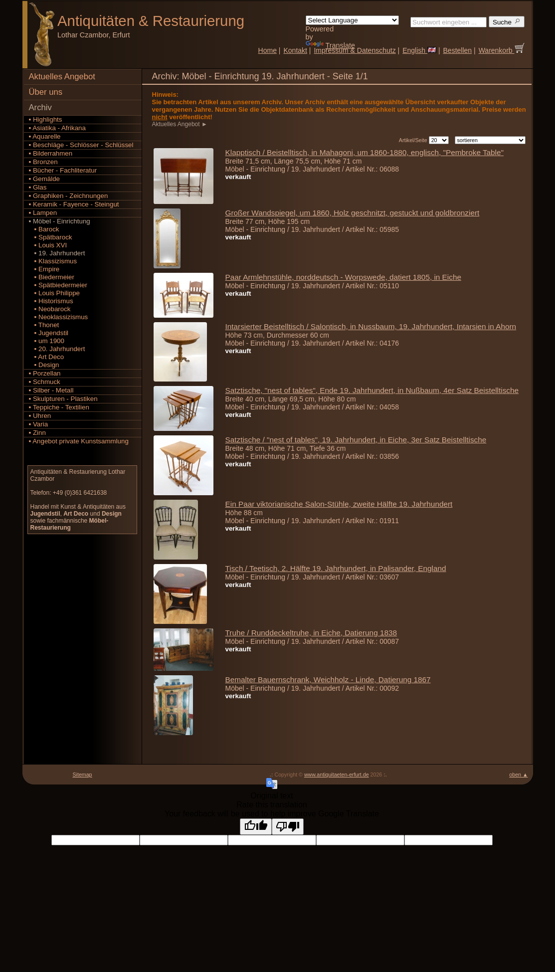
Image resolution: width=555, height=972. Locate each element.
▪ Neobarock (50, 309)
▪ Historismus (51, 301)
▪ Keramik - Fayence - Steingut (74, 204)
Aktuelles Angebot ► (180, 124)
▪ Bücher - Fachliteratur (63, 170)
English (419, 50)
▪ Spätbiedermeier (58, 285)
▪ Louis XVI (48, 245)
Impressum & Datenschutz (354, 50)
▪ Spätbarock (50, 237)
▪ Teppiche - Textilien (59, 407)
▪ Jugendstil (49, 333)
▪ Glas (38, 187)
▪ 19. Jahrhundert (57, 253)
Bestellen (457, 50)
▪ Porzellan (45, 373)
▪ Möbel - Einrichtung (59, 221)
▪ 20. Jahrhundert (57, 349)
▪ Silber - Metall (51, 390)
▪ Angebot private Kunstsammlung (79, 441)
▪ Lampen (43, 212)
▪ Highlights (45, 119)
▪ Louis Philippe (54, 293)
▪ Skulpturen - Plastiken (63, 398)
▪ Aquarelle (45, 136)
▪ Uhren (40, 415)
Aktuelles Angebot (62, 76)
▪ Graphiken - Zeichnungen (68, 195)
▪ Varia (38, 424)
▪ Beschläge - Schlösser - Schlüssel (81, 145)
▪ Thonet (44, 325)
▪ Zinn (37, 432)
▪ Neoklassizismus (58, 317)
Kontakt (295, 50)
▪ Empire (44, 269)
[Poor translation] (288, 826)
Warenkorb (502, 50)
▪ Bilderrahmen (51, 153)
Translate (330, 45)
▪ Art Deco (46, 357)
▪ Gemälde (44, 179)
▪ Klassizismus (53, 261)
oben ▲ (518, 775)
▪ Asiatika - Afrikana (57, 128)
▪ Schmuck (44, 382)
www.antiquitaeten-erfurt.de (336, 775)
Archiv (40, 107)
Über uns (46, 92)
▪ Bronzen (43, 162)
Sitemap (82, 775)
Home (267, 50)
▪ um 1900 (46, 341)
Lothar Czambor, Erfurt (93, 35)
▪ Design (44, 365)
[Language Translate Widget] (352, 20)
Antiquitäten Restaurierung (150, 20)
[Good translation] (256, 826)
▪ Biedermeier (51, 277)
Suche (507, 21)
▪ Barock (44, 229)
